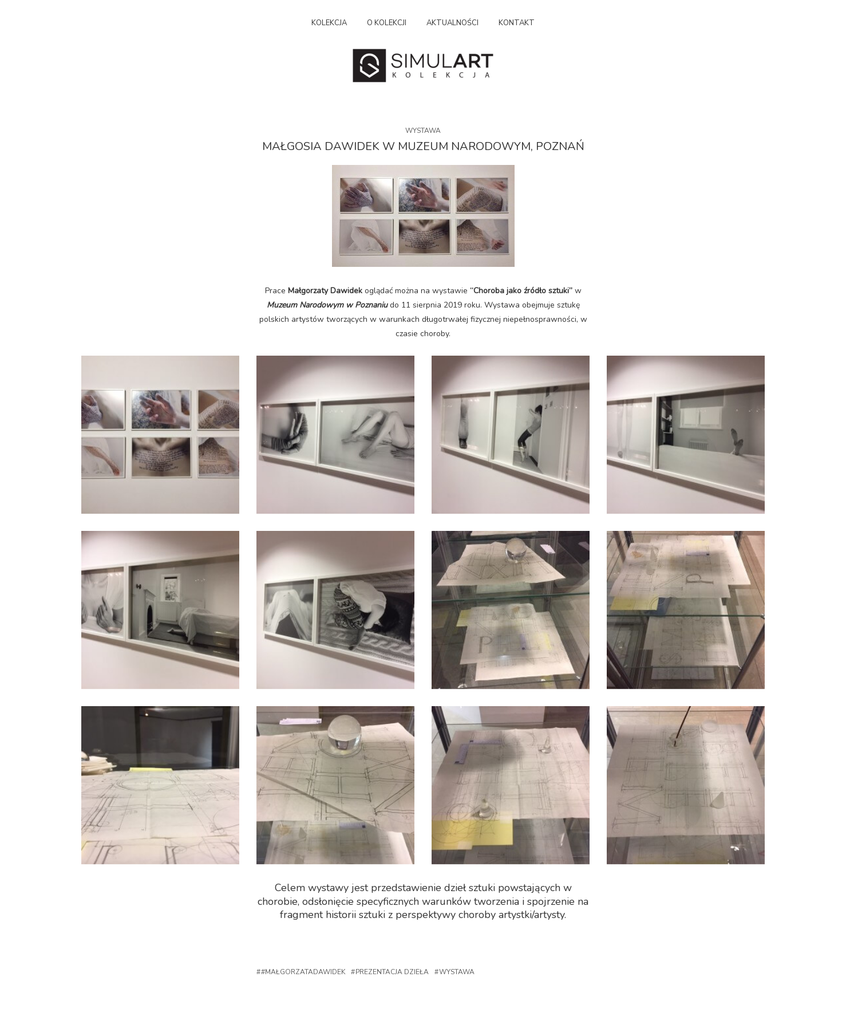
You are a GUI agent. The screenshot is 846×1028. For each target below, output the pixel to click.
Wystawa (423, 130)
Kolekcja (329, 23)
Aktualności (452, 23)
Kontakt (517, 23)
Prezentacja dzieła (392, 971)
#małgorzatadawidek (303, 971)
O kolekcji (386, 23)
